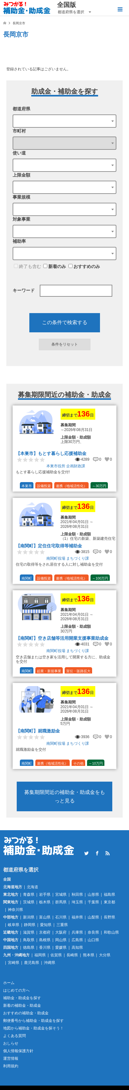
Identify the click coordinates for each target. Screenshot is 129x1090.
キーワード (24, 290)
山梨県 (93, 917)
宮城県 (61, 894)
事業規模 (21, 197)
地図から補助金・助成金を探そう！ (33, 1028)
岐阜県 (13, 925)
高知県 (77, 947)
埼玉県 (77, 902)
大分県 (104, 955)
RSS (107, 853)
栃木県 (44, 902)
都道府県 (21, 108)
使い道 (19, 152)
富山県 (44, 917)
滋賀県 (28, 932)
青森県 (28, 894)
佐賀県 (56, 955)
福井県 (77, 917)
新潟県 (28, 917)
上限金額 (21, 175)
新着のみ (54, 266)
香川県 (44, 947)
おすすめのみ (84, 266)
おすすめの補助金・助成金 (26, 1013)
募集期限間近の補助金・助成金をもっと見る (64, 796)
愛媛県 (61, 947)
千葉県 (93, 902)
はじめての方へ (16, 990)
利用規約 (10, 1066)
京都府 (44, 932)
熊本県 (88, 955)
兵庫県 (77, 932)
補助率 (19, 241)
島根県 (44, 940)
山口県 (93, 940)
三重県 (62, 925)
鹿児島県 (31, 962)
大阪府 (61, 932)
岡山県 (61, 940)
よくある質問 (14, 1036)
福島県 (109, 894)
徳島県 (28, 947)
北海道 (32, 887)
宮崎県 (13, 962)
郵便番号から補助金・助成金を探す (33, 1020)
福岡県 (40, 955)
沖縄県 (49, 962)
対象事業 (21, 219)
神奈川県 (15, 909)
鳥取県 (28, 940)
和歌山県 (111, 932)
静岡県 (29, 925)
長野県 (109, 917)
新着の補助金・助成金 (22, 1005)
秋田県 (77, 894)
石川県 (61, 917)
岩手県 (44, 894)
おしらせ (10, 1043)
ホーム (9, 983)
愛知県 (45, 925)
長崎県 (72, 955)
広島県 (77, 940)
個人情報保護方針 (18, 1051)
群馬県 (61, 902)
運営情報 (10, 1058)
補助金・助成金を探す (22, 998)
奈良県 (93, 932)
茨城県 (28, 902)
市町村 (19, 130)
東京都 (109, 902)
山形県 (93, 894)
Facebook (97, 853)
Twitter (86, 853)
